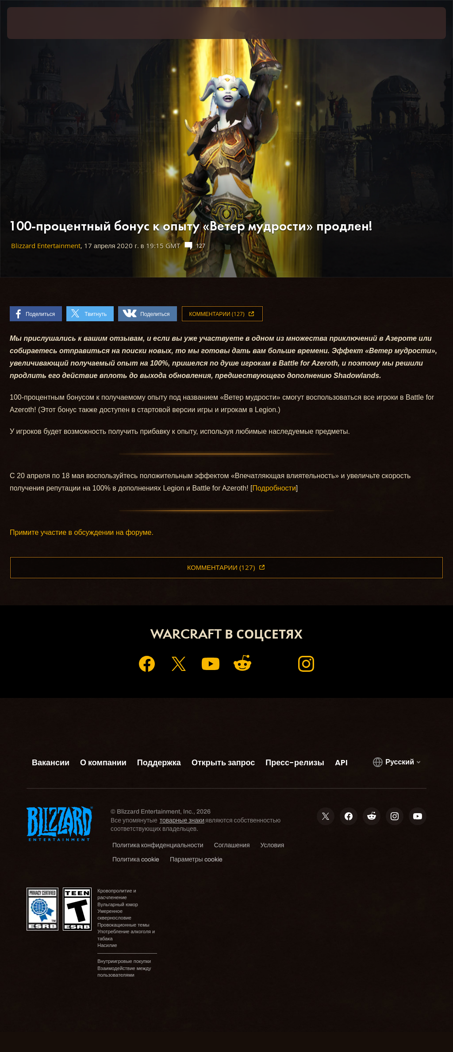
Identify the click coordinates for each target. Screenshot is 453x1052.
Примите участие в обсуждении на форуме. (82, 532)
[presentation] (33, 23)
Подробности (274, 488)
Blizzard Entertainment (46, 246)
